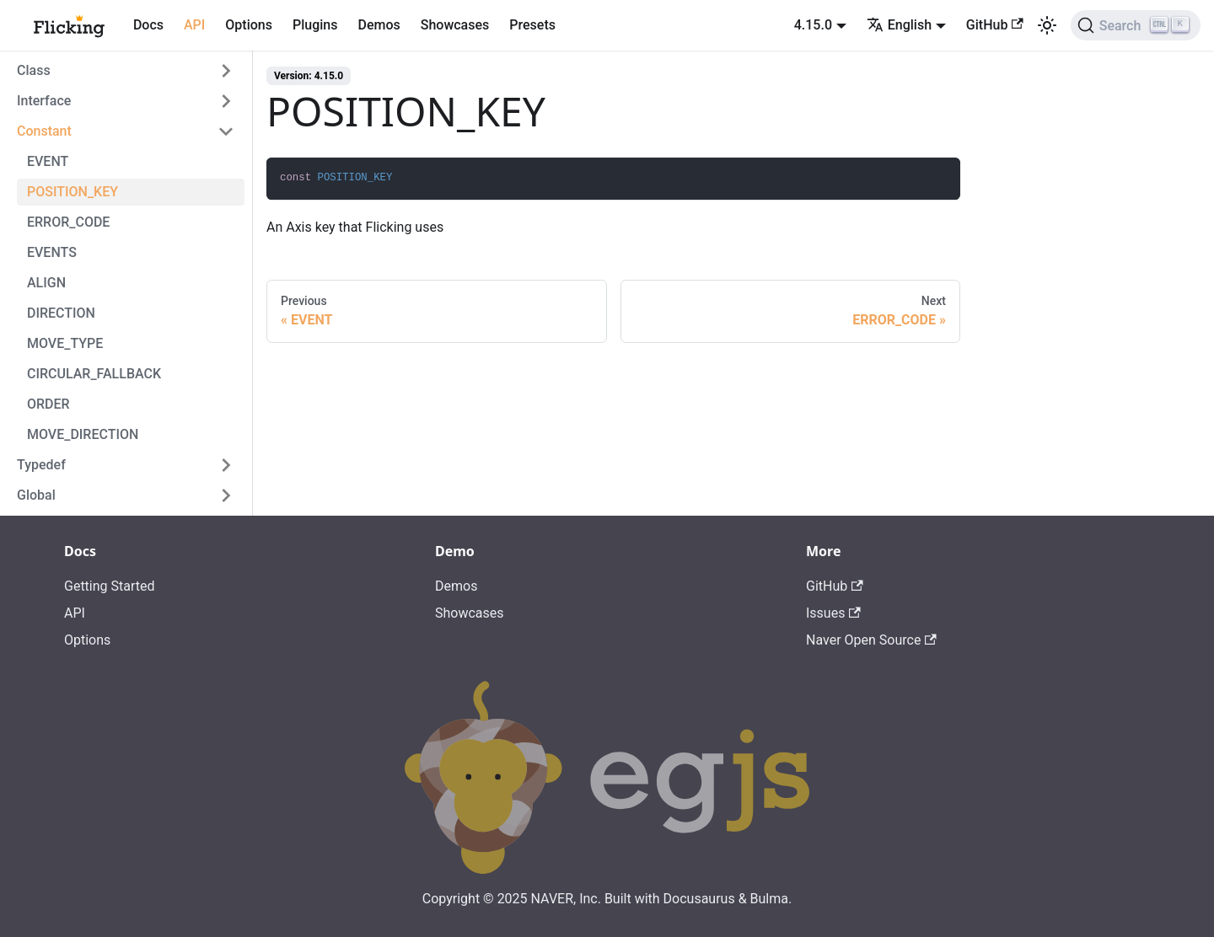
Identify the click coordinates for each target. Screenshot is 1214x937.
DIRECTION (61, 313)
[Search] (1136, 25)
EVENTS (52, 252)
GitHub (994, 25)
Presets (532, 25)
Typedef (41, 465)
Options (248, 25)
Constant (44, 131)
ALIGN (46, 283)
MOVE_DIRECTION (82, 434)
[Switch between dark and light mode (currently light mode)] (1047, 25)
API (194, 25)
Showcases (455, 25)
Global (36, 495)
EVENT (47, 161)
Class (34, 70)
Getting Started (109, 586)
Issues (833, 613)
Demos (378, 25)
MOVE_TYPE (65, 343)
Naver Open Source (871, 640)
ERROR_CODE (68, 222)
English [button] (899, 25)
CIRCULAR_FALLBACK (94, 374)
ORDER (48, 404)
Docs (148, 25)
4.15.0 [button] (813, 25)
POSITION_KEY (72, 192)
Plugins (315, 25)
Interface (44, 101)
